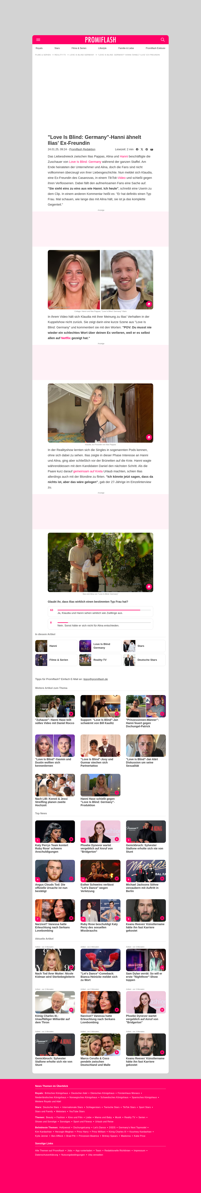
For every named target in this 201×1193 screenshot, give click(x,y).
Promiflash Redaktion (82, 149)
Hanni (124, 156)
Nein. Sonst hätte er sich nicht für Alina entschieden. (88, 625)
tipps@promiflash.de (95, 679)
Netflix (66, 338)
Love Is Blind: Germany (85, 161)
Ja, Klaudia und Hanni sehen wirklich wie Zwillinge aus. (90, 612)
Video (122, 178)
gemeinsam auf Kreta (88, 471)
